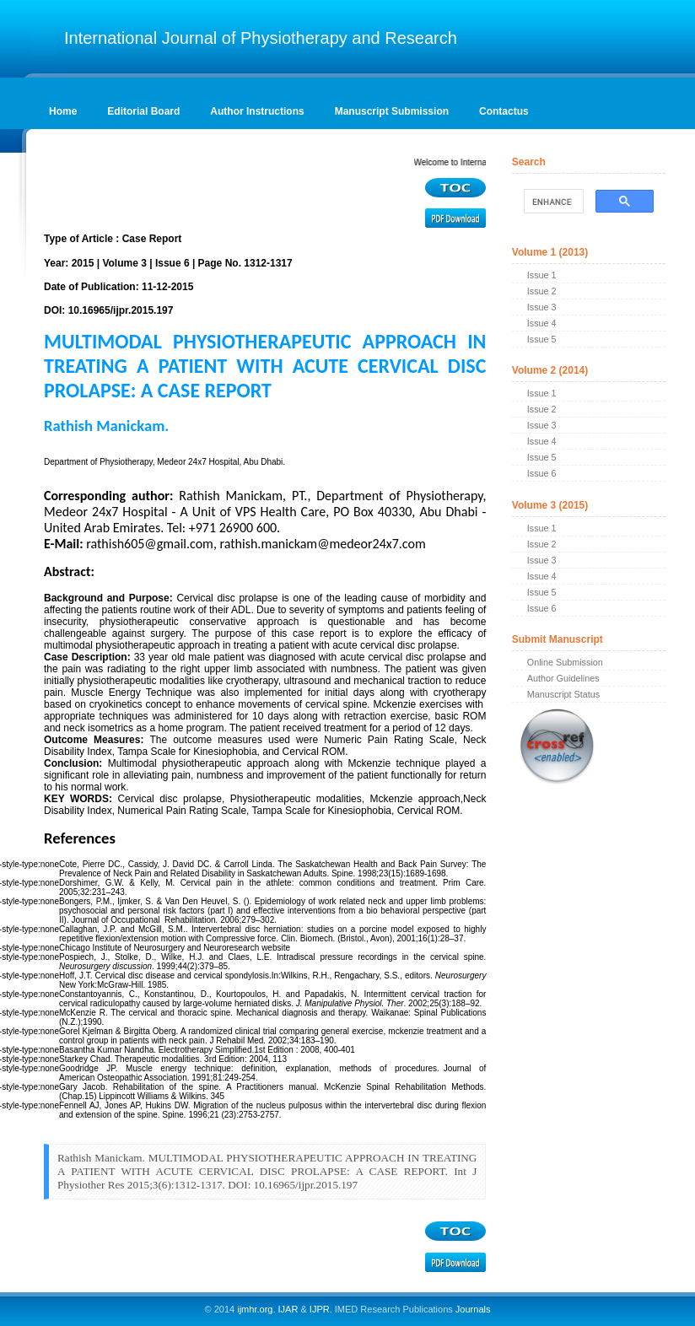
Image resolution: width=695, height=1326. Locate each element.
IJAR (288, 1309)
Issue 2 (542, 291)
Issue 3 (542, 307)
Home (63, 111)
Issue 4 (542, 323)
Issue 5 (542, 339)
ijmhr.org (254, 1309)
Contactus (504, 111)
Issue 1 (542, 275)
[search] (552, 201)
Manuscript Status (563, 694)
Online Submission (565, 662)
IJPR (320, 1309)
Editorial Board (143, 111)
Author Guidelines (563, 678)
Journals (472, 1309)
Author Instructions (257, 111)
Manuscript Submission (392, 111)
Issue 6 (542, 473)
